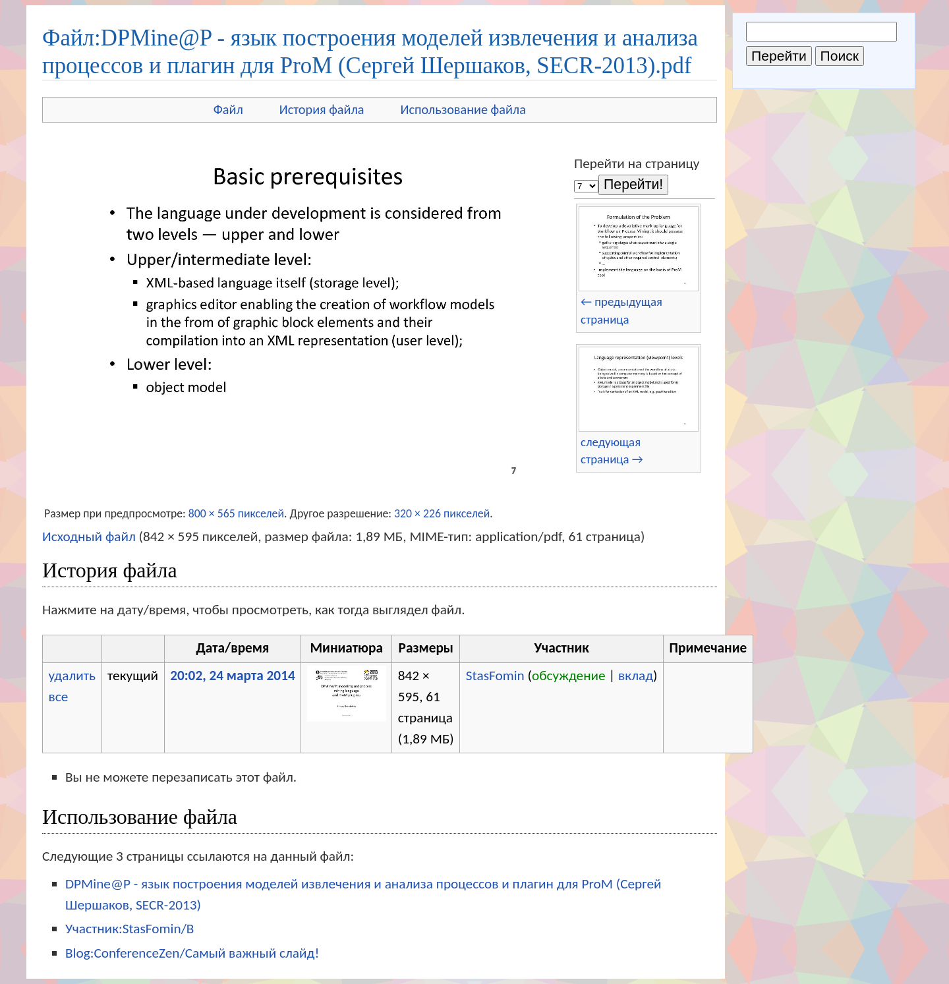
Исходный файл (89, 536)
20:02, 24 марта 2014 (232, 675)
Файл (228, 109)
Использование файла (463, 109)
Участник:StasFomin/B (129, 928)
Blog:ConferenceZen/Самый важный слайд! (192, 953)
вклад (635, 675)
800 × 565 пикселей (236, 513)
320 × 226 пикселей (442, 513)
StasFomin (495, 675)
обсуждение (569, 675)
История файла (321, 109)
